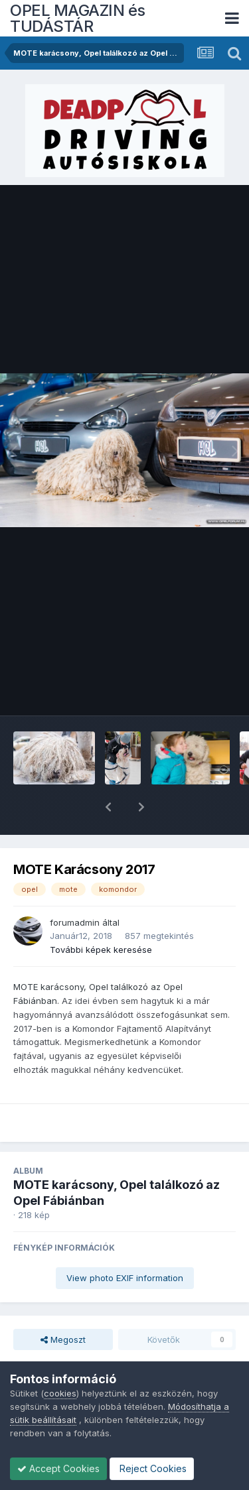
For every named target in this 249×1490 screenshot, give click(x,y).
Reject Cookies (152, 1468)
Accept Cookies (58, 1468)
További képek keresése (101, 915)
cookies (60, 1393)
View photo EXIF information (124, 1243)
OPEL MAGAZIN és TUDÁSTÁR (77, 18)
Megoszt (63, 1305)
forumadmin (75, 888)
